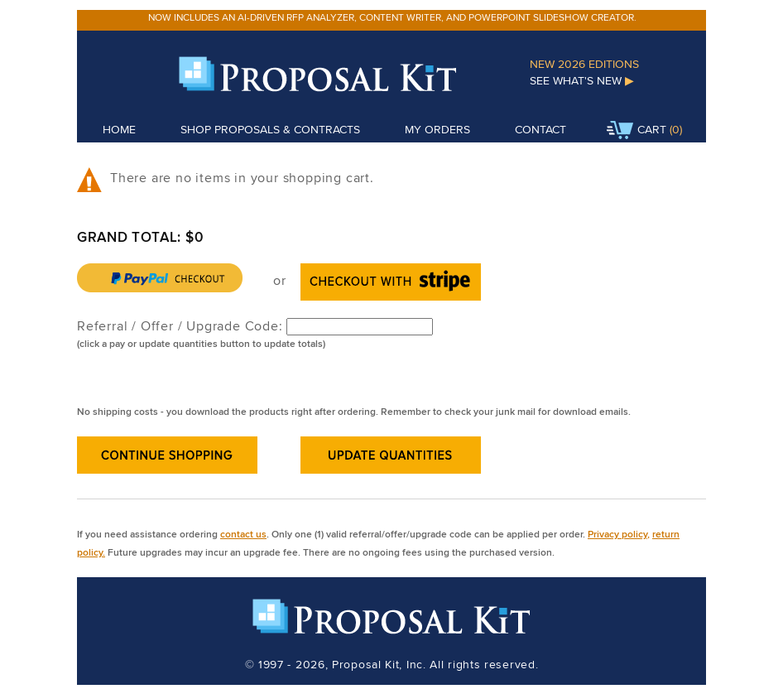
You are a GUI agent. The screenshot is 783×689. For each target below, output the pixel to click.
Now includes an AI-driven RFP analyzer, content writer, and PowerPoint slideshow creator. (392, 17)
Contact (540, 129)
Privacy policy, (619, 534)
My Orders (437, 129)
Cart (636, 131)
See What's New (582, 80)
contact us (243, 534)
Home (119, 129)
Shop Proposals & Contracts (270, 129)
